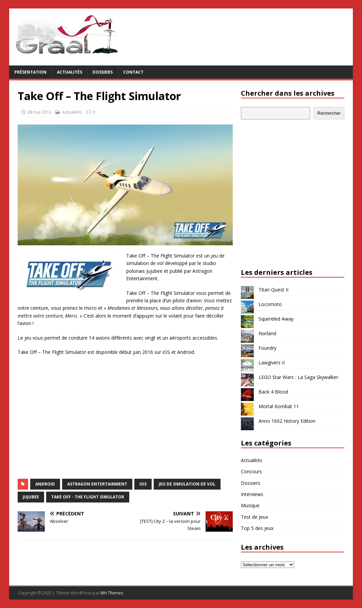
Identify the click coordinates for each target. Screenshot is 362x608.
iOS (143, 484)
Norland (267, 333)
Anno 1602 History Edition (287, 421)
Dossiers (103, 72)
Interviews (252, 494)
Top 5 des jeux (257, 528)
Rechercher (329, 113)
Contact (133, 72)
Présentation (30, 72)
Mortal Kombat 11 (279, 406)
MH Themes (111, 593)
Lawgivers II (272, 362)
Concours (251, 471)
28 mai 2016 (39, 112)
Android (45, 484)
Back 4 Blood (273, 391)
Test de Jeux (254, 517)
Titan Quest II (273, 289)
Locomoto (270, 304)
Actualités (69, 72)
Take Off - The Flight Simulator (87, 497)
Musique (250, 505)
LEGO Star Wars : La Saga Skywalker (298, 377)
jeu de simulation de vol (187, 484)
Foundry (268, 348)
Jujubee (31, 497)
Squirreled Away (276, 319)
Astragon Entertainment (97, 484)
